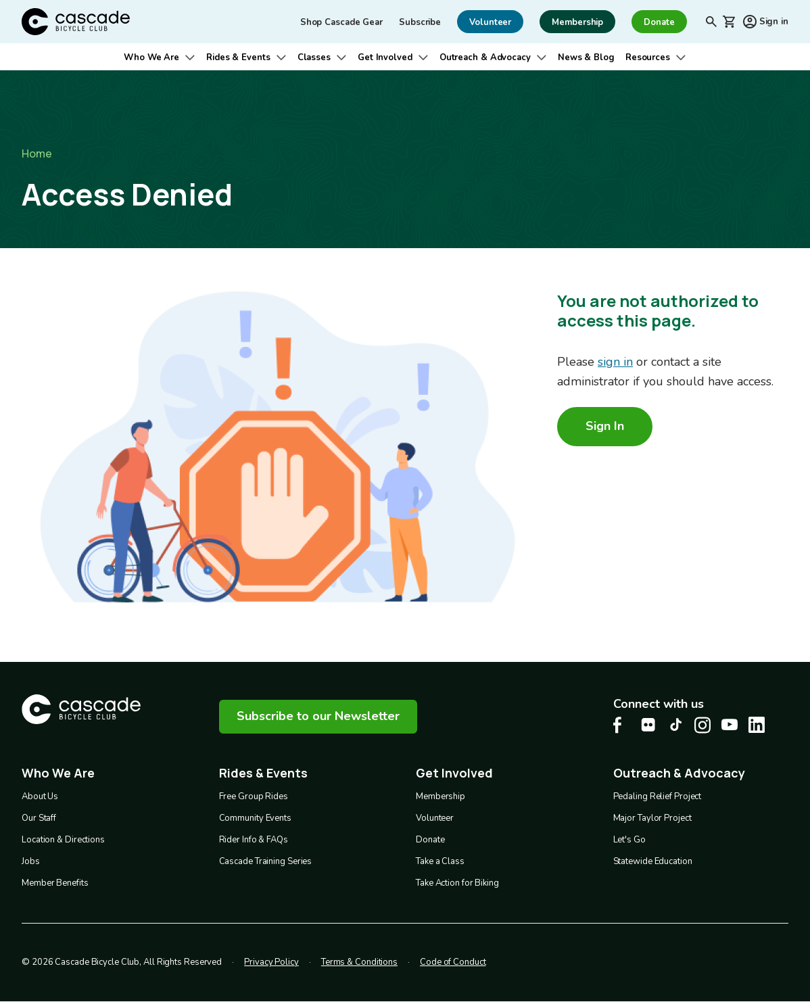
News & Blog (586, 57)
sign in (615, 362)
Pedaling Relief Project (657, 796)
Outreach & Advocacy (485, 57)
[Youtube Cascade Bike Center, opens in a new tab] (729, 724)
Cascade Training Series (265, 861)
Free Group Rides (253, 796)
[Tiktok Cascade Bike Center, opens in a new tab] (675, 724)
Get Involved (385, 57)
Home (37, 153)
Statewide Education (652, 861)
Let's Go (629, 840)
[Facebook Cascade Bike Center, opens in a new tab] (621, 725)
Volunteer (435, 818)
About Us (40, 796)
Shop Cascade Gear (341, 22)
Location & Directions (63, 840)
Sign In (605, 426)
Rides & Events (238, 57)
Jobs (31, 861)
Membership (440, 796)
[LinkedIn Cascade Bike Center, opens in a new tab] (756, 725)
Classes (314, 57)
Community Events (255, 818)
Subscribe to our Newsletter (318, 716)
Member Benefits (55, 883)
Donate (430, 840)
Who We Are (151, 57)
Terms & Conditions (359, 962)
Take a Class (440, 861)
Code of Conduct (453, 962)
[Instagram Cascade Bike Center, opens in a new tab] (702, 725)
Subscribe (420, 22)
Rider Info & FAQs (253, 840)
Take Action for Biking (457, 883)
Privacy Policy (271, 962)
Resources (647, 57)
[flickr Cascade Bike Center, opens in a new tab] (648, 725)
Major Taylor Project (652, 818)
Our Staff (39, 818)
